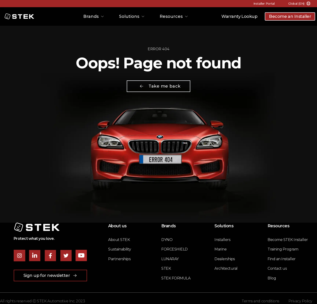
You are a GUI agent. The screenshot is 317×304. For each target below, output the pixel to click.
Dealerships (224, 259)
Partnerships (119, 259)
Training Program (283, 249)
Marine (220, 249)
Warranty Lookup (239, 16)
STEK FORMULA (175, 278)
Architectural (226, 268)
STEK (166, 268)
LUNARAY (170, 259)
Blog (272, 278)
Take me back (159, 86)
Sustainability (119, 249)
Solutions (132, 16)
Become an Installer (290, 16)
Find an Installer (282, 259)
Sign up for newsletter (50, 275)
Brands (93, 16)
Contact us (277, 268)
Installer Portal (263, 3)
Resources (174, 16)
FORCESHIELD (174, 249)
